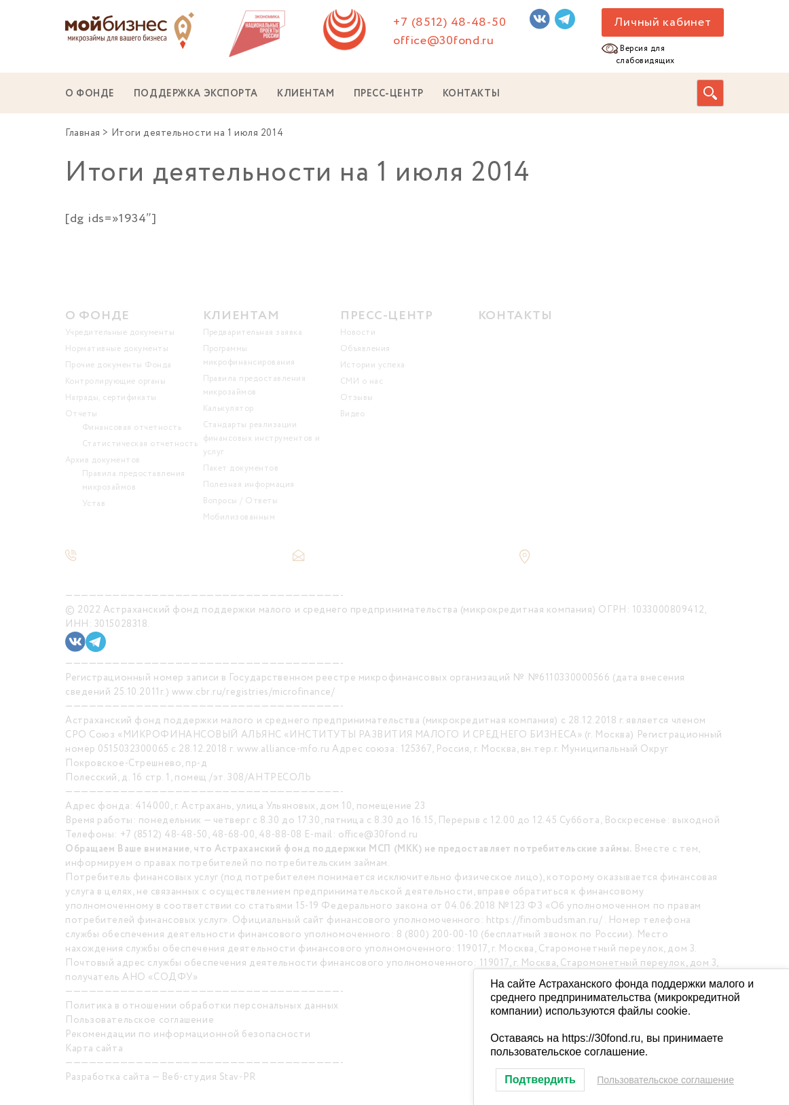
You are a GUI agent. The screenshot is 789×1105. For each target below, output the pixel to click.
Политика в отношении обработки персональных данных (202, 1006)
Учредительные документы (120, 332)
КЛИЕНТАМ (305, 94)
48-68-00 (233, 834)
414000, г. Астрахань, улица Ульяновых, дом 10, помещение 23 (280, 806)
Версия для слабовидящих (645, 55)
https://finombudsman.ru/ (544, 920)
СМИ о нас (361, 381)
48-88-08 (280, 834)
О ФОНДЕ (90, 94)
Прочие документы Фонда (118, 365)
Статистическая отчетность (140, 444)
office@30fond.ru (443, 41)
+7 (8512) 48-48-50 (449, 22)
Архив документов (103, 460)
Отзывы (356, 397)
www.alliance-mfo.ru (283, 749)
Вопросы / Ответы (240, 501)
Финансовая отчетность (131, 427)
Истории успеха (372, 365)
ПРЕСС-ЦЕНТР (389, 94)
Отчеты (81, 414)
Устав (93, 503)
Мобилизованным (239, 517)
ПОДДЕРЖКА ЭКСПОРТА (196, 94)
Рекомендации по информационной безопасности (187, 1034)
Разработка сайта (107, 1077)
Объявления (365, 349)
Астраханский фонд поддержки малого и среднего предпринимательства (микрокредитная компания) (349, 610)
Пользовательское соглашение (139, 1020)
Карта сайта (94, 1048)
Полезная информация (249, 484)
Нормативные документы (116, 349)
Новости (357, 332)
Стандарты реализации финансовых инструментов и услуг (261, 438)
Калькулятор (228, 408)
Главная (82, 133)
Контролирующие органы (115, 381)
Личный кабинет (662, 22)
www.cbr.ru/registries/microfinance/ (253, 692)
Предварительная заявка (253, 332)
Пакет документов (241, 468)
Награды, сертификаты (111, 397)
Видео (352, 414)
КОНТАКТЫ (471, 94)
